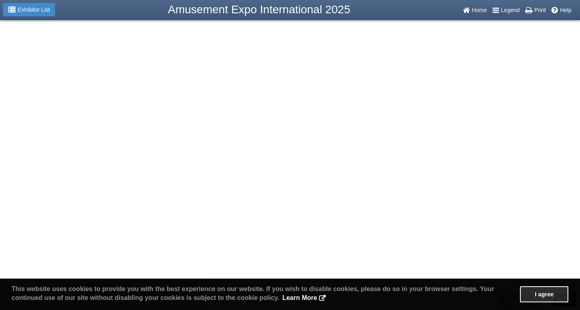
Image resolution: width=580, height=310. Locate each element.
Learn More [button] (299, 297)
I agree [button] (544, 294)
